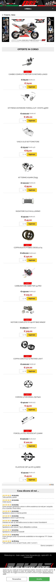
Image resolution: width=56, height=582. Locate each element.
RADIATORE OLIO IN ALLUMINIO (28, 211)
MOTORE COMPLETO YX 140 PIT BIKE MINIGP (28, 322)
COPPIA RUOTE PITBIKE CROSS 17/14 (28, 248)
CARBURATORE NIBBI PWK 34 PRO (28, 286)
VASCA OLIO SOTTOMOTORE (28, 142)
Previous (3, 30)
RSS (52, 485)
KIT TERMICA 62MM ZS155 (28, 177)
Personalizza (16, 579)
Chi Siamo (28, 9)
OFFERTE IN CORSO (28, 49)
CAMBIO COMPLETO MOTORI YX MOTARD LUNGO (28, 74)
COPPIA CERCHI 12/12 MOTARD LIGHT (28, 359)
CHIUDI (54, 570)
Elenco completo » (47, 546)
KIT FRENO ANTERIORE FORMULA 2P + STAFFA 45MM (28, 108)
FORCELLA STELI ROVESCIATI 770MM (28, 433)
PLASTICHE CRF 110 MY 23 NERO (28, 467)
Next (53, 30)
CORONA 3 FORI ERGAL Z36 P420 (28, 397)
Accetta (39, 579)
